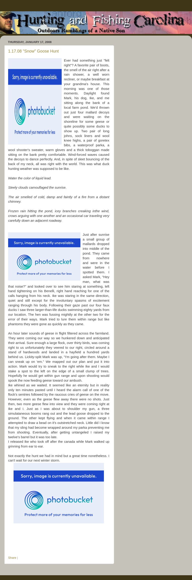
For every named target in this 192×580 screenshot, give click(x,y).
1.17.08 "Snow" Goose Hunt (33, 51)
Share (12, 557)
